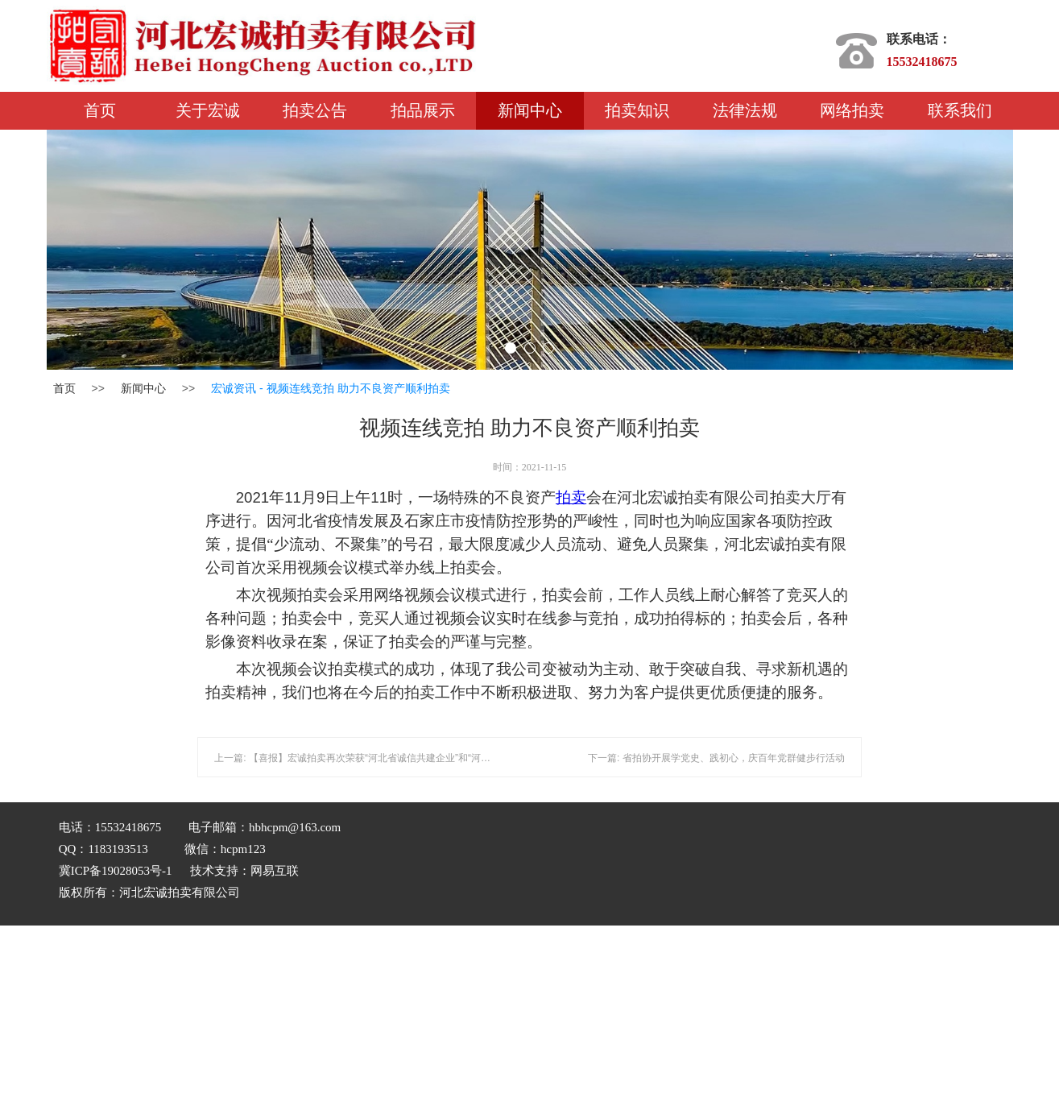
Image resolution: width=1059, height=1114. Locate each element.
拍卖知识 (637, 110)
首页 (100, 110)
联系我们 (960, 110)
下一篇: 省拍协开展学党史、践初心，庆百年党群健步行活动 (716, 758)
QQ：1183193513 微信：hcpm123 (289, 884)
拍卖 (571, 497)
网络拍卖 (852, 110)
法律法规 (745, 110)
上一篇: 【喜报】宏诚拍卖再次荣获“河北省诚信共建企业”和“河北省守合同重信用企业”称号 (407, 758)
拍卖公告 (315, 110)
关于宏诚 (208, 110)
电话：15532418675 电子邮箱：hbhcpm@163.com (203, 827)
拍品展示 (423, 110)
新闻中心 (530, 110)
